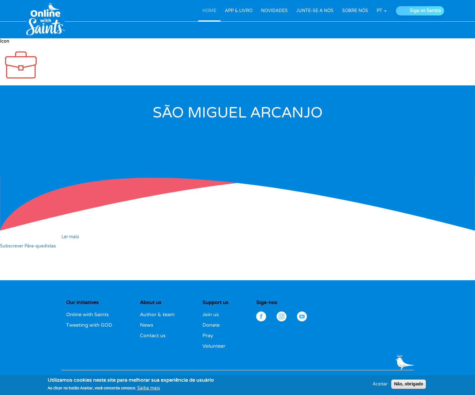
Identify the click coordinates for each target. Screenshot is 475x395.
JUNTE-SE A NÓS (314, 10)
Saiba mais (148, 389)
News (146, 325)
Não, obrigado (408, 385)
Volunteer (213, 346)
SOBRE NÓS (355, 10)
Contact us (153, 336)
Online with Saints (87, 314)
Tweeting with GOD (89, 325)
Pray (207, 336)
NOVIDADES (274, 10)
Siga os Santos (425, 10)
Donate (211, 325)
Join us (210, 314)
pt (382, 10)
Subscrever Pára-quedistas (28, 246)
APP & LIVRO (238, 10)
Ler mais (70, 236)
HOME (209, 10)
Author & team (157, 314)
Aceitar (380, 385)
